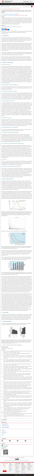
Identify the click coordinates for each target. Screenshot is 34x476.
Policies (28, 463)
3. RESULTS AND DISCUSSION (7, 178)
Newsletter (3, 430)
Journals (5, 6)
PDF (10, 15)
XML (14, 15)
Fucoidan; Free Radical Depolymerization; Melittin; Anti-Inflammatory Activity (12, 26)
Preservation (29, 467)
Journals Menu (4, 419)
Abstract (3, 16)
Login (31, 1)
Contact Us (3, 433)
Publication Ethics (29, 466)
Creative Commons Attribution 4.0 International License (23, 460)
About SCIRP (17, 463)
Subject (10, 466)
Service (22, 463)
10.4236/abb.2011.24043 (6, 15)
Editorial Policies (17, 466)
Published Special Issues (5, 425)
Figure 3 (20, 193)
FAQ (2, 435)
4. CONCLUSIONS (5, 312)
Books (10, 467)
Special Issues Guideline (5, 427)
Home (3, 6)
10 (11, 53)
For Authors (16, 467)
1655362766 (4, 448)
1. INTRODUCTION (5, 35)
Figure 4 (3, 258)
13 (29, 105)
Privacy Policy (29, 469)
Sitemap (10, 468)
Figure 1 (5, 184)
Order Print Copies (23, 467)
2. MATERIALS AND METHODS (7, 62)
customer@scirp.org (5, 445)
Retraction (28, 468)
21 (20, 304)
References (3, 349)
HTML (13, 15)
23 (7, 309)
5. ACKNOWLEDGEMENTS (7, 321)
